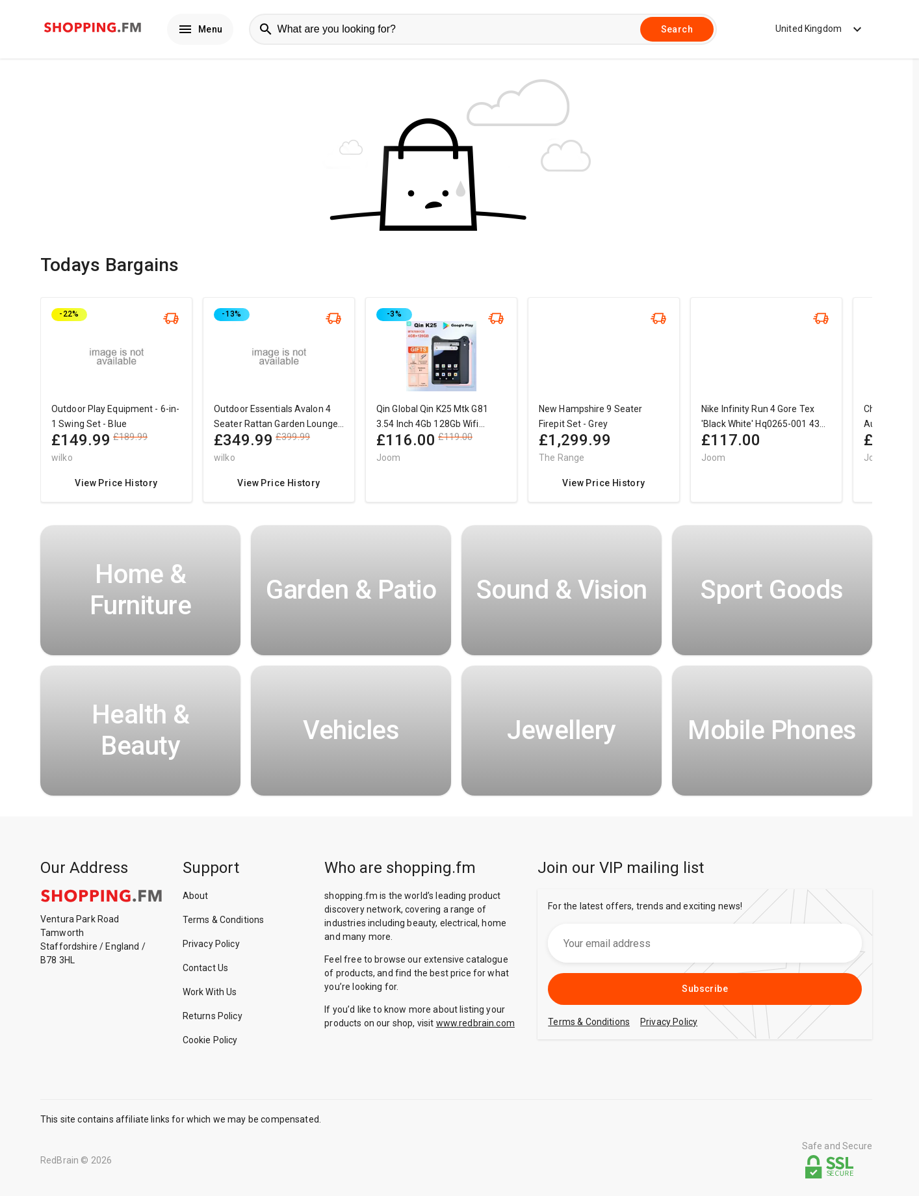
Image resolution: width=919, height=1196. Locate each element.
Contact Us (206, 970)
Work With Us (210, 994)
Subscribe (705, 990)
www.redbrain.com (475, 1025)
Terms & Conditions (224, 921)
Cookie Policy (210, 1042)
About (196, 897)
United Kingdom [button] (810, 30)
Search (677, 30)
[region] (456, 408)
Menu (200, 30)
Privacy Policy (211, 946)
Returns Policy (212, 1018)
